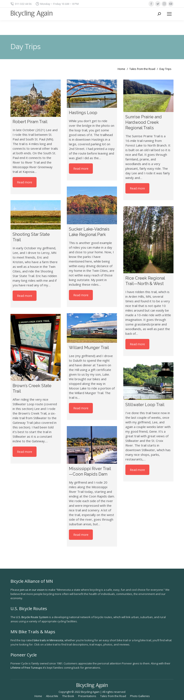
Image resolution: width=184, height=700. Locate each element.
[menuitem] (38, 696)
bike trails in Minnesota (48, 640)
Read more (24, 182)
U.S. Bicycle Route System (32, 617)
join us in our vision (32, 590)
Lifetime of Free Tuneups (26, 667)
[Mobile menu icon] (169, 14)
